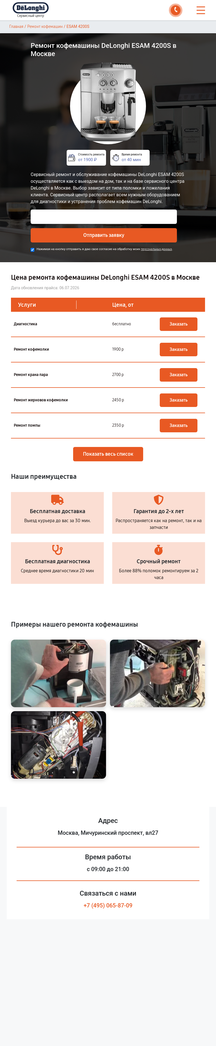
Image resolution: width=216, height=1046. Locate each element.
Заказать (179, 324)
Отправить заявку (103, 235)
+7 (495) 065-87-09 (108, 905)
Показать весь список (108, 454)
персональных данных (156, 249)
